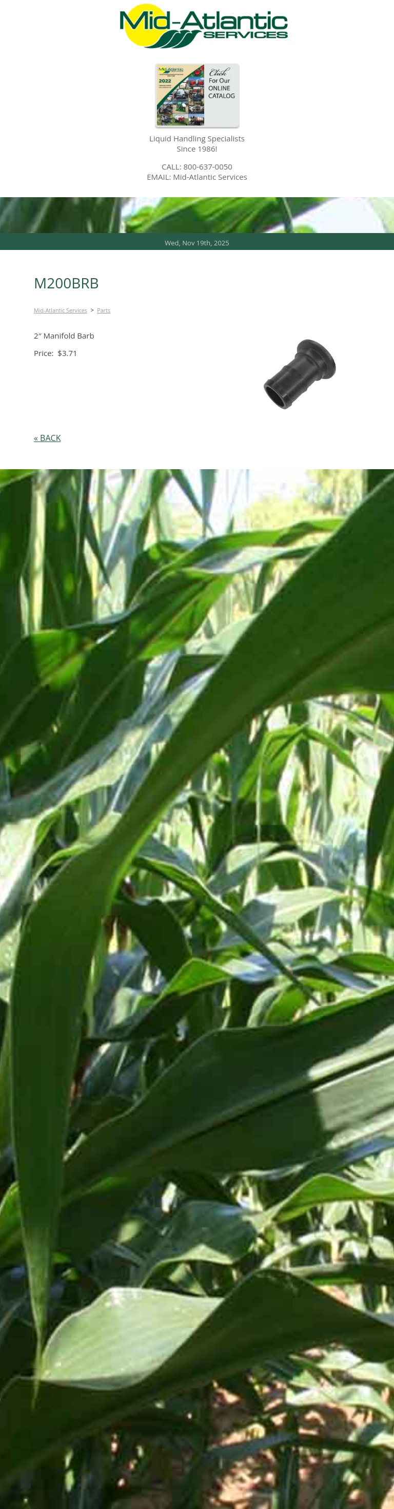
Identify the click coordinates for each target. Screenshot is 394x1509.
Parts (103, 310)
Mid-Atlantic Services (60, 310)
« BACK (47, 438)
